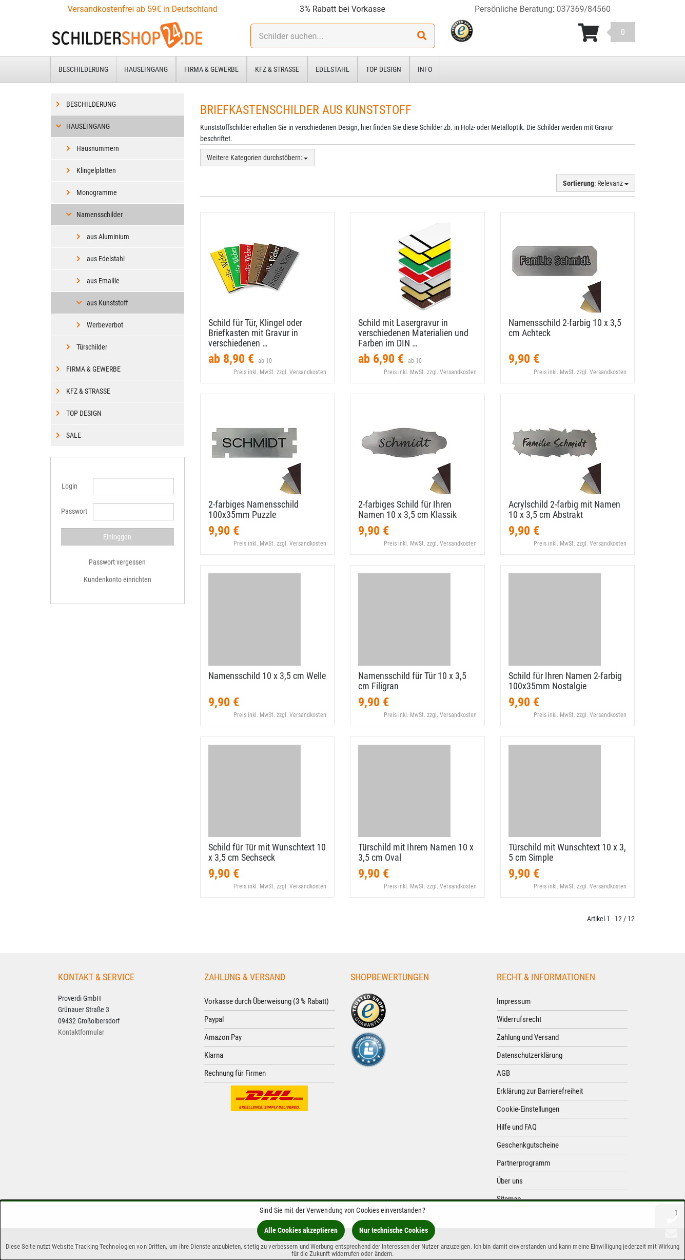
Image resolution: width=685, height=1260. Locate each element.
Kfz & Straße (277, 69)
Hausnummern (97, 148)
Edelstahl (332, 69)
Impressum (514, 1001)
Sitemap (509, 1199)
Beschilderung (83, 69)
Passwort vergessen (117, 562)
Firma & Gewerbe (211, 69)
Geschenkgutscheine (528, 1145)
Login (69, 486)
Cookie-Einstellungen (528, 1109)
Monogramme (96, 192)
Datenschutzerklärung (529, 1055)
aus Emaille (103, 281)
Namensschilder (99, 214)
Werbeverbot (105, 325)
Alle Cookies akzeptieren (301, 1230)
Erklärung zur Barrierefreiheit (540, 1091)
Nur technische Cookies (393, 1230)
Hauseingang (146, 69)
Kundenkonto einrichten (117, 579)
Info (425, 69)
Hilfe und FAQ (517, 1127)
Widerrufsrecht (519, 1019)
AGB (503, 1073)
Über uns (510, 1181)
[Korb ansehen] (606, 33)
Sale (73, 435)
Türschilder (91, 347)
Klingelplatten (96, 170)
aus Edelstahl (106, 259)
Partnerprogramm (523, 1163)
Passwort (73, 511)
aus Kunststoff (107, 303)
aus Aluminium (108, 236)
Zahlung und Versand (528, 1037)
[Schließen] (676, 1212)
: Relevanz (596, 183)
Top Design (383, 69)
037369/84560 (584, 9)
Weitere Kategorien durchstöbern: (257, 157)
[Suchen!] (422, 36)
